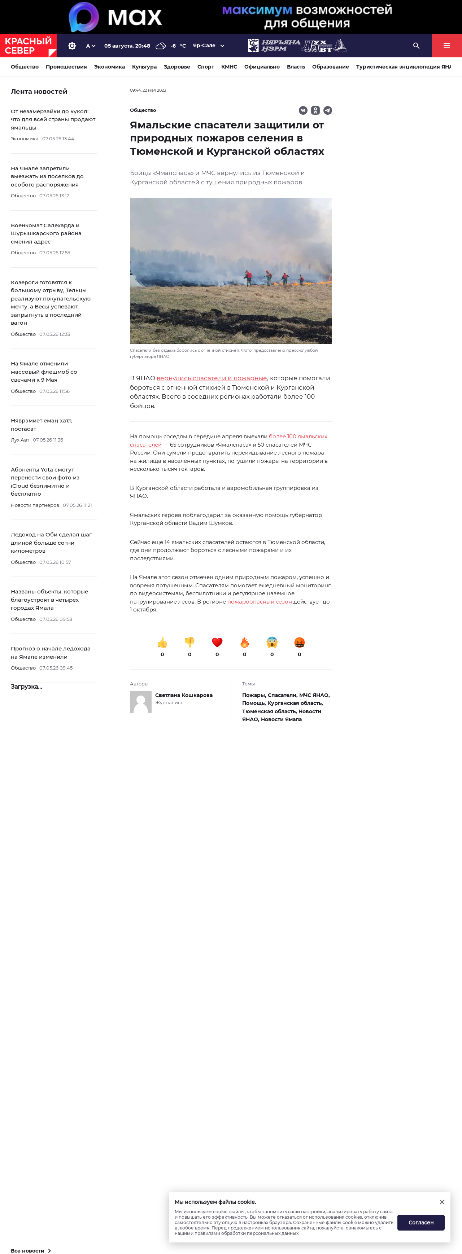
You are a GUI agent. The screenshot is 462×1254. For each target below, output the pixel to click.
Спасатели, (283, 695)
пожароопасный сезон (259, 601)
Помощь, (254, 703)
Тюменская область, (270, 711)
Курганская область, (295, 703)
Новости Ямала (281, 719)
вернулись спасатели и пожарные (212, 378)
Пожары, (255, 695)
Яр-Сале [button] (204, 45)
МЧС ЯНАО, (314, 695)
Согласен (421, 1222)
